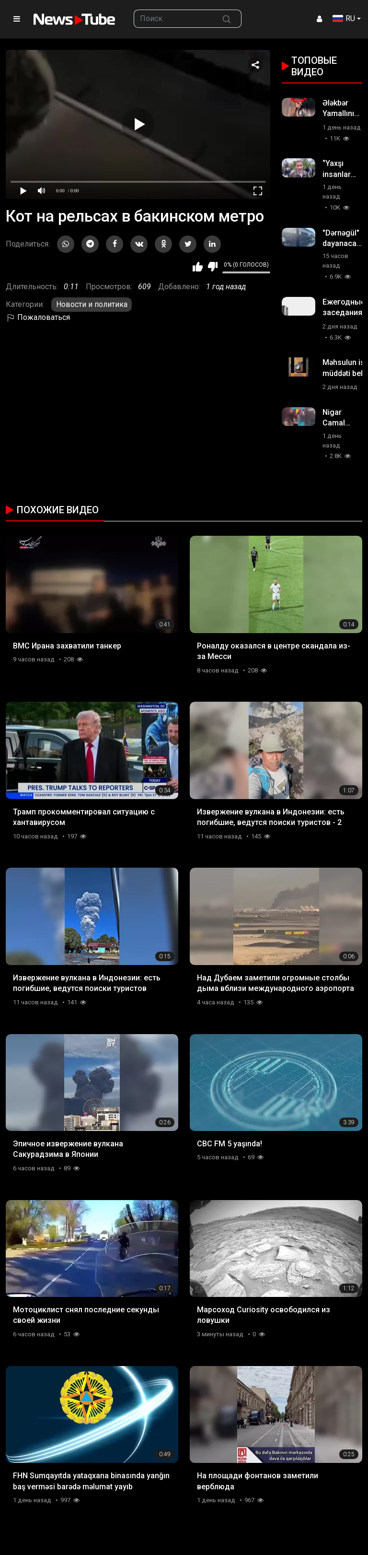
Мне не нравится (212, 266)
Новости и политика (91, 304)
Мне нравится (198, 266)
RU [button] (344, 18)
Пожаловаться (38, 317)
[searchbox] (173, 19)
